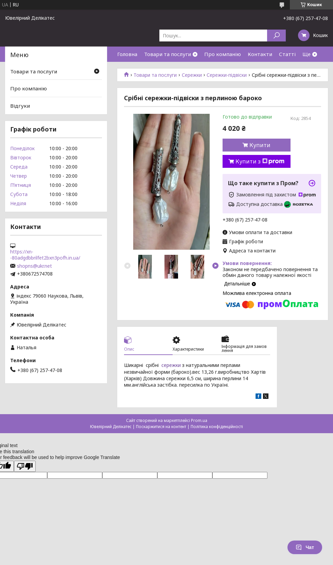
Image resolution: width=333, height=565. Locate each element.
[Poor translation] (25, 466)
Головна (127, 54)
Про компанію (222, 54)
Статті (287, 54)
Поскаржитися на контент (161, 426)
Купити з (259, 161)
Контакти (260, 54)
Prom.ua (199, 420)
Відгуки (20, 105)
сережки (171, 365)
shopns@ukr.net (34, 266)
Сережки (192, 75)
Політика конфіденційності (217, 426)
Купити (259, 145)
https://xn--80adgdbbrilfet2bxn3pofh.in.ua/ (45, 255)
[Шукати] (276, 35)
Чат (305, 547)
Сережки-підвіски (227, 75)
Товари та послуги (167, 54)
